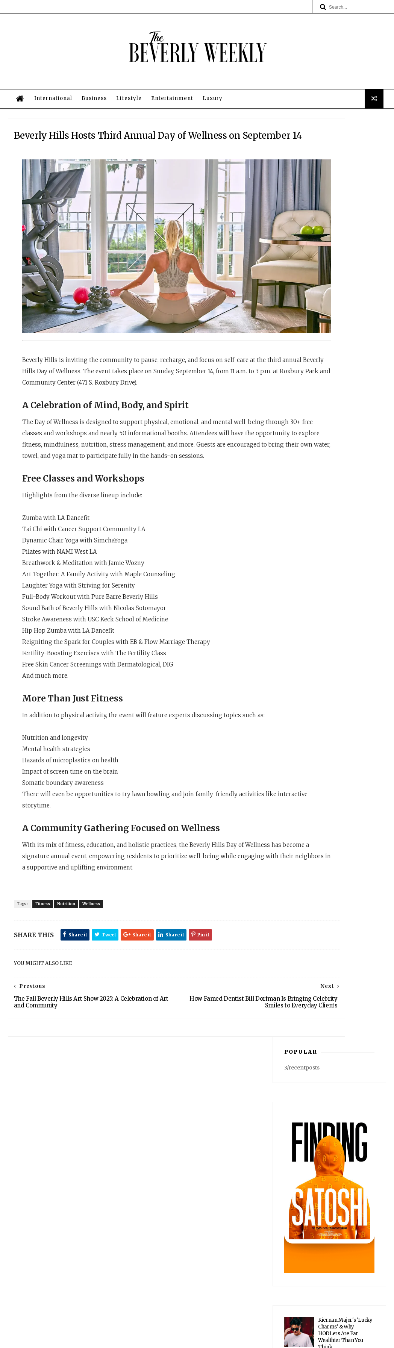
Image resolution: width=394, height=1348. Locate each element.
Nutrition (77, 976)
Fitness (54, 976)
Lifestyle (126, 138)
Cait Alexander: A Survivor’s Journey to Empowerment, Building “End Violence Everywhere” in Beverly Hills (328, 597)
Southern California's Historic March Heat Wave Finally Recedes (343, 500)
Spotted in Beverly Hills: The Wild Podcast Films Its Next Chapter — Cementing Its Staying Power (345, 548)
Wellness (102, 976)
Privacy (250, 1339)
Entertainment (170, 138)
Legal (195, 1260)
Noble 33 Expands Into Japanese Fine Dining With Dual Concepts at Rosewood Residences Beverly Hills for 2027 (344, 698)
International (51, 138)
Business (91, 138)
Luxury (210, 138)
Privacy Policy (195, 1253)
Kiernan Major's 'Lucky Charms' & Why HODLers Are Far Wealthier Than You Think (345, 461)
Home (194, 1209)
